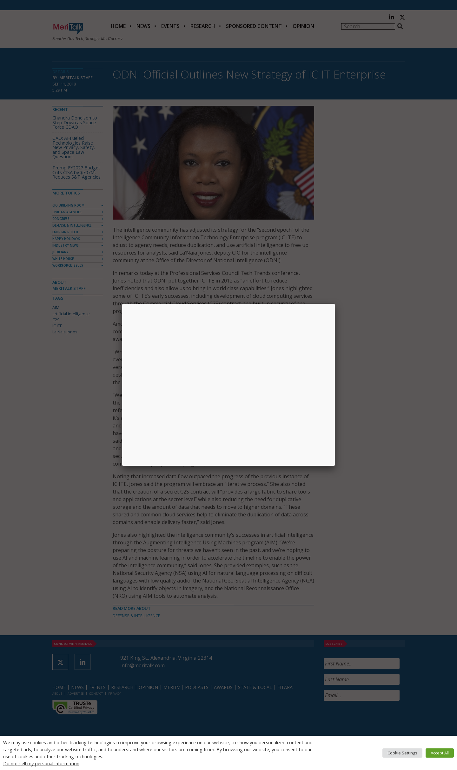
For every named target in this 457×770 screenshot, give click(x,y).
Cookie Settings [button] (402, 753)
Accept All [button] (440, 753)
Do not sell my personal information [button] (41, 763)
